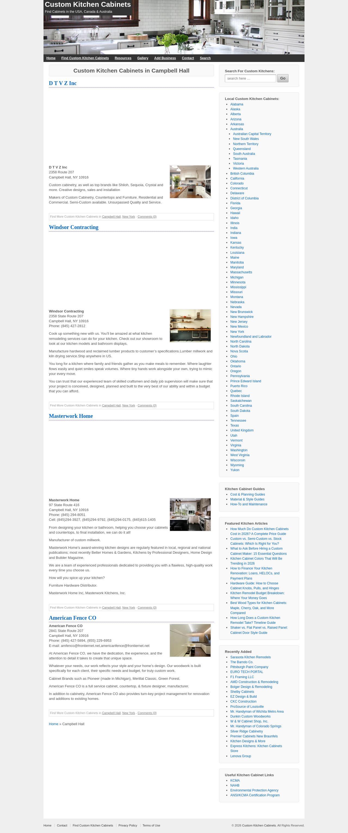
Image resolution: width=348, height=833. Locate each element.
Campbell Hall (111, 216)
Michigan (236, 277)
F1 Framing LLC (242, 677)
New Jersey (238, 322)
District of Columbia (244, 198)
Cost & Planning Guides (247, 494)
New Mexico (239, 326)
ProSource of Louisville (247, 707)
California (237, 178)
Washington (238, 450)
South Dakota (240, 411)
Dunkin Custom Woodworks (250, 716)
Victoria (238, 163)
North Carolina (240, 341)
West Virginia (239, 455)
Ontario (235, 366)
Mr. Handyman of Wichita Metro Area (257, 711)
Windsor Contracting (73, 227)
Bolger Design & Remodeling (251, 687)
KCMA (235, 780)
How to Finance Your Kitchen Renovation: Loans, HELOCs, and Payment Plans (254, 573)
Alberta (235, 114)
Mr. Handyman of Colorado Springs (255, 726)
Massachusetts (241, 272)
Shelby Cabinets (242, 692)
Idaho (234, 218)
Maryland (237, 267)
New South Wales (246, 139)
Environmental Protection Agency (254, 790)
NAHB (234, 785)
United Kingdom (241, 430)
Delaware (237, 193)
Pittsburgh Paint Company (249, 667)
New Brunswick (241, 312)
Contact (188, 58)
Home (50, 58)
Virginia (235, 445)
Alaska (235, 109)
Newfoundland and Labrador (250, 337)
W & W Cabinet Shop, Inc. (249, 721)
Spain (234, 416)
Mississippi (238, 287)
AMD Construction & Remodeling (254, 682)
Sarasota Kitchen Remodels (250, 657)
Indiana (235, 233)
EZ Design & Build (243, 697)
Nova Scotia (239, 351)
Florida (235, 203)
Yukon (234, 470)
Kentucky (237, 247)
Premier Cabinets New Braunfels (254, 736)
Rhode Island (240, 396)
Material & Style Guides (247, 499)
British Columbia (242, 174)
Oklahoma (237, 361)
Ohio (233, 356)
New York (128, 216)
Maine (234, 257)
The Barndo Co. (241, 662)
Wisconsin (237, 460)
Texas (234, 425)
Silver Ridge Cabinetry (246, 731)
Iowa (233, 238)
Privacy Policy (128, 825)
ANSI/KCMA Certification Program (254, 795)
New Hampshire (241, 317)
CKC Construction (243, 701)
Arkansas (237, 124)
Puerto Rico (238, 386)
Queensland (242, 149)
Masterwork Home (71, 416)
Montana (236, 297)
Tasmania (240, 159)
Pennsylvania (240, 376)
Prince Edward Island (245, 381)
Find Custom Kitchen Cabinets (85, 58)
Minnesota (237, 282)
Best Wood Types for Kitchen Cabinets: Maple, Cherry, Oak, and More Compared (258, 608)
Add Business (165, 58)
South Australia (244, 154)
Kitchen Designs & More (247, 741)
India (233, 228)
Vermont (236, 440)
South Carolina (241, 406)
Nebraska (237, 302)
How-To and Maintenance (248, 504)
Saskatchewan (240, 401)
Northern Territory (245, 144)
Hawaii (235, 213)
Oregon (235, 371)
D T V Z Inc (63, 83)
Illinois (234, 223)
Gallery (142, 58)
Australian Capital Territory (252, 134)
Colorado (237, 183)
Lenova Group (240, 756)
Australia (236, 129)
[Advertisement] (131, 127)
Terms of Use (151, 825)
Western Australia (246, 168)
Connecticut (238, 188)
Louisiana (237, 253)
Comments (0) (147, 216)
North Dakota (240, 346)
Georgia (236, 208)
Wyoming (237, 465)
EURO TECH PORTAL (246, 672)
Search (205, 58)
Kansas (235, 243)
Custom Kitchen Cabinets (88, 4)
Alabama (236, 104)
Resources (123, 58)
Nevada (235, 307)
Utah (233, 435)
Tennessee (238, 420)
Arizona (235, 119)
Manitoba (237, 262)
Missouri (236, 292)
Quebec (236, 391)
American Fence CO (72, 618)
